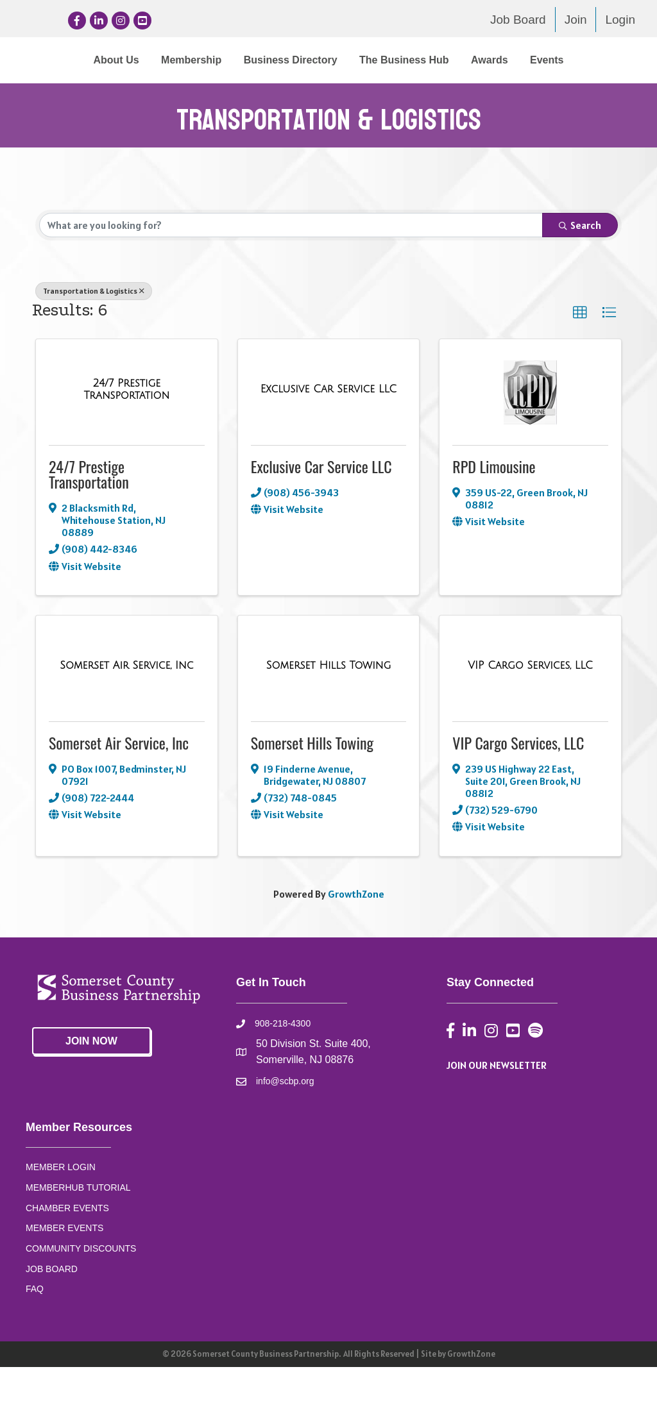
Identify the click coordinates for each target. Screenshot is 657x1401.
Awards (301, 93)
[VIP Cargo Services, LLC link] (530, 700)
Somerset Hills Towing (312, 776)
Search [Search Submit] (580, 259)
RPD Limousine (493, 500)
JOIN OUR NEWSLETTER (497, 1099)
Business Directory (242, 60)
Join (576, 19)
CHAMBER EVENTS (67, 1242)
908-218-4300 (283, 1058)
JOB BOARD (52, 1303)
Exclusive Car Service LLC (321, 500)
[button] (580, 347)
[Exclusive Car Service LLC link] (328, 423)
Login (620, 19)
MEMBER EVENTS (64, 1262)
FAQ (35, 1323)
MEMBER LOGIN (61, 1201)
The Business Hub (567, 60)
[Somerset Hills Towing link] (328, 700)
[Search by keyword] (291, 259)
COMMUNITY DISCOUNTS (81, 1282)
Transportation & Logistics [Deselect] (93, 325)
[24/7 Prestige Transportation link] (127, 423)
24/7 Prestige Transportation (89, 508)
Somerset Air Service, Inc (119, 776)
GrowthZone (356, 927)
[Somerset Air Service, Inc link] (126, 700)
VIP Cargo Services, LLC (518, 776)
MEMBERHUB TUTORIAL (78, 1221)
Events (358, 93)
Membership (142, 60)
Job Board (518, 19)
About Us (67, 60)
